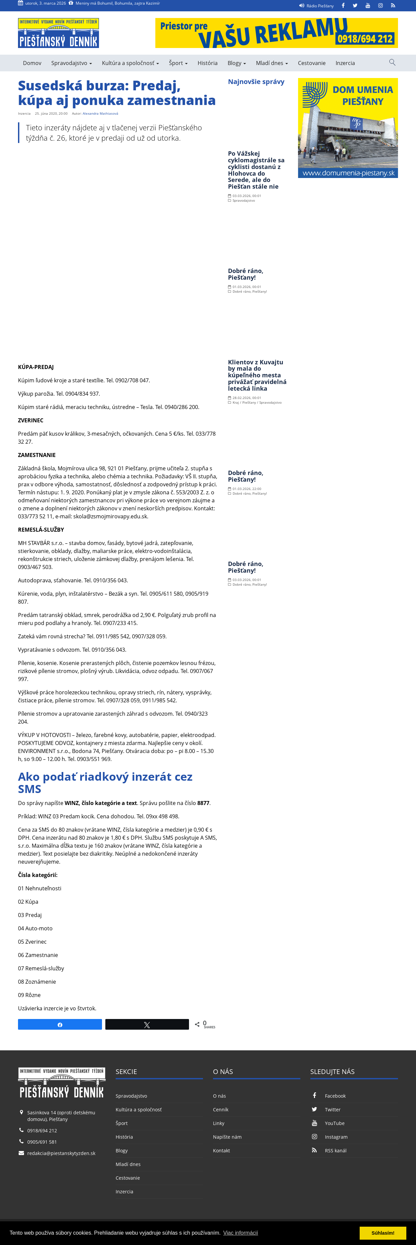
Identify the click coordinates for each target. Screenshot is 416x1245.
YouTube (327, 1123)
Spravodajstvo (71, 63)
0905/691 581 (42, 1142)
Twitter (325, 1109)
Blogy (237, 63)
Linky (218, 1123)
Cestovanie (312, 63)
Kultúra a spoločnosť (130, 63)
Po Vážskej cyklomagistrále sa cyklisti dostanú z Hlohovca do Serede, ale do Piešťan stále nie (256, 169)
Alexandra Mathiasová (100, 113)
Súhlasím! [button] (383, 1233)
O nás (219, 1096)
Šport (178, 63)
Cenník (220, 1109)
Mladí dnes (272, 63)
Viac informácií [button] (240, 1233)
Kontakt (221, 1150)
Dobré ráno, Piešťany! (245, 274)
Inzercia (345, 63)
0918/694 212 (42, 1130)
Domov (32, 63)
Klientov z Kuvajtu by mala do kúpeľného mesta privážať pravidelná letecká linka (257, 375)
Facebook (327, 1096)
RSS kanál (328, 1150)
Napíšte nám (227, 1137)
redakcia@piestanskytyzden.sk (61, 1153)
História (208, 63)
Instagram (328, 1137)
